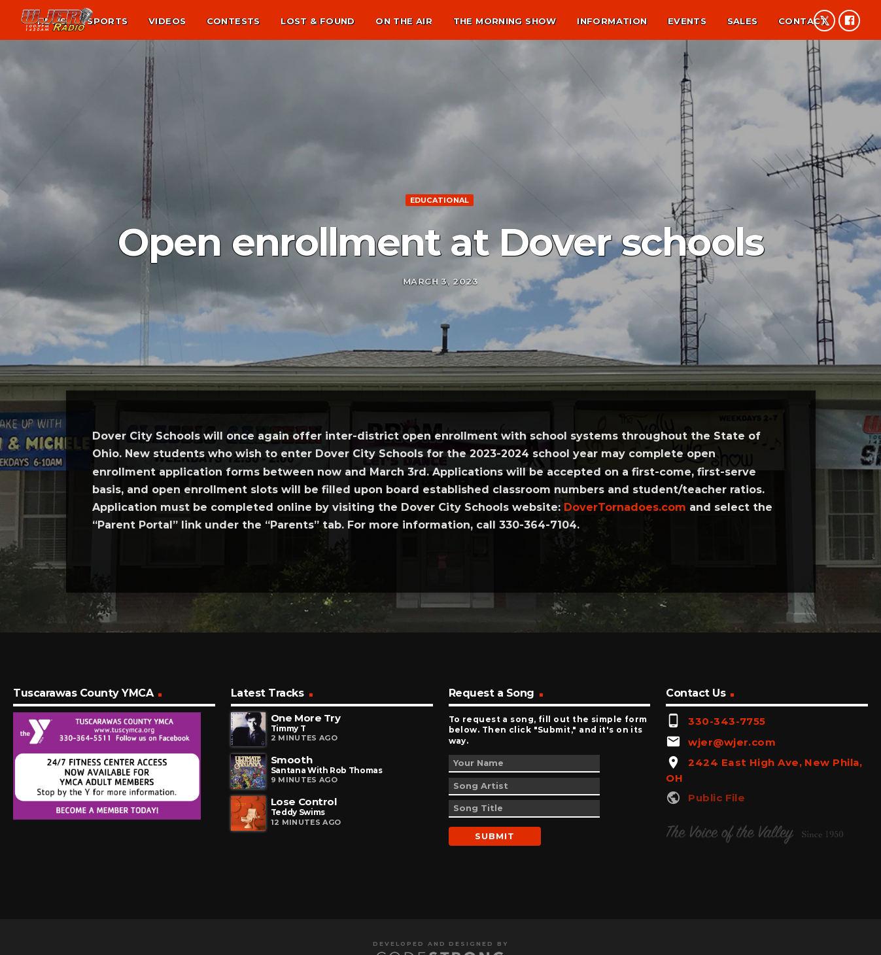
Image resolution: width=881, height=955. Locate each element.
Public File (716, 930)
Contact (802, 21)
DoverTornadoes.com (625, 639)
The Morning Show (505, 21)
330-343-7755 (726, 853)
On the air (403, 21)
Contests (233, 21)
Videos (167, 21)
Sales (742, 21)
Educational (439, 263)
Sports (107, 21)
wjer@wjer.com (732, 873)
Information (612, 21)
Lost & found (318, 21)
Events (687, 21)
